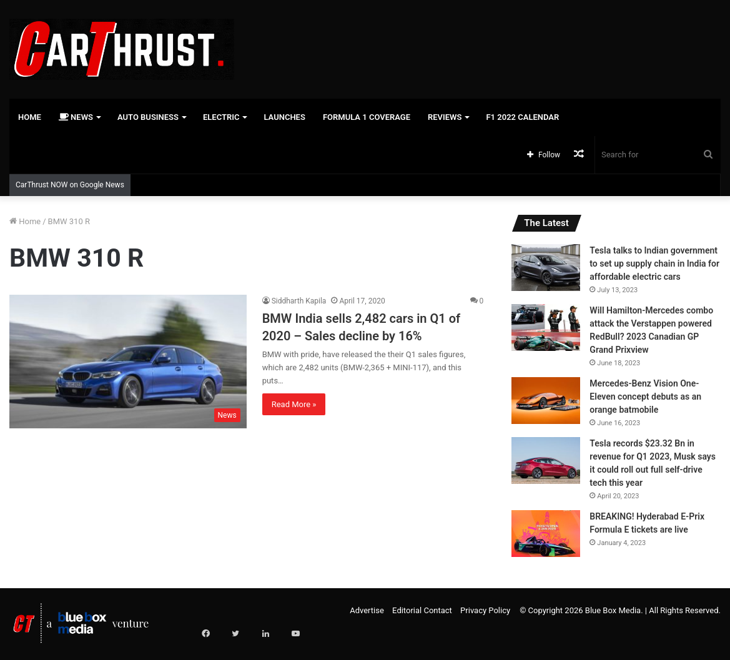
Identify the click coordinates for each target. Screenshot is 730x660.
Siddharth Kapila (299, 301)
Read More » (294, 404)
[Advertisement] (486, 40)
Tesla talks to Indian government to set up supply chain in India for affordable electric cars (654, 263)
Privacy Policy (485, 610)
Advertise (367, 610)
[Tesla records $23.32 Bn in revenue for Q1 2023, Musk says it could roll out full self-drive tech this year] (545, 460)
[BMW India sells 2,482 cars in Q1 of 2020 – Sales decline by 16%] (128, 361)
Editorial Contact (422, 610)
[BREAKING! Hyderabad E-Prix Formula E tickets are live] (545, 533)
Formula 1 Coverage (366, 117)
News (76, 117)
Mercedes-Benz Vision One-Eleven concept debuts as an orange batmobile (645, 396)
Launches (284, 117)
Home (29, 117)
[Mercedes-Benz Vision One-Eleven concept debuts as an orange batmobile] (545, 400)
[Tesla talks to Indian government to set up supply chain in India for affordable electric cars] (545, 267)
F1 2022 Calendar (522, 117)
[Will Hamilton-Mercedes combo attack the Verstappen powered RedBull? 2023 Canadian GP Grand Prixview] (545, 327)
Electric (221, 117)
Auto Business (148, 117)
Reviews (444, 117)
